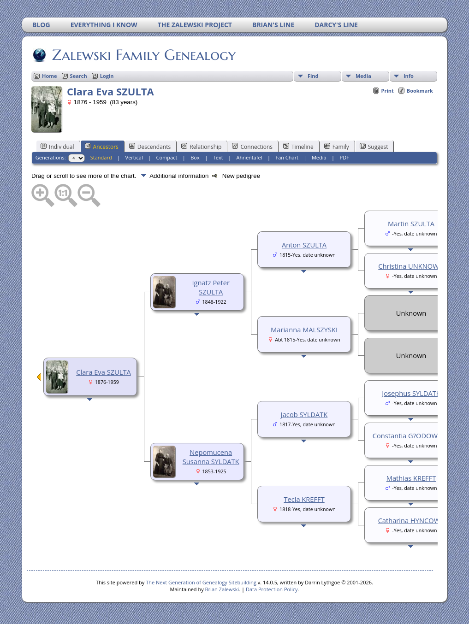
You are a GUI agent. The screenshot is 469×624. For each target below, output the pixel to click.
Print (387, 90)
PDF (344, 157)
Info (409, 75)
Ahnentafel (249, 157)
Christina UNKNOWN (411, 266)
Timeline (298, 146)
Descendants (150, 146)
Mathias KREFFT (411, 478)
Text (218, 157)
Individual (57, 146)
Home (49, 75)
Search (78, 75)
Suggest (374, 146)
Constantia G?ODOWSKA (411, 435)
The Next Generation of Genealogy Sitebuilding (201, 582)
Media (363, 75)
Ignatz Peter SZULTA (211, 287)
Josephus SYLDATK (411, 393)
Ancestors (102, 146)
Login (107, 75)
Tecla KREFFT (304, 499)
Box (194, 157)
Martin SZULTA (411, 223)
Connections (252, 146)
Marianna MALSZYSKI (304, 329)
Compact (167, 157)
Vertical (134, 157)
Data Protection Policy (272, 589)
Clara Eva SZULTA (103, 372)
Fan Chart (286, 157)
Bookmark (420, 90)
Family (336, 146)
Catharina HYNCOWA (411, 520)
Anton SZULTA (304, 244)
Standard (101, 157)
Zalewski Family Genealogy (143, 55)
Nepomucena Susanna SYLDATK (211, 456)
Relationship (201, 146)
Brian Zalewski (222, 589)
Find (313, 75)
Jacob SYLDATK (304, 414)
